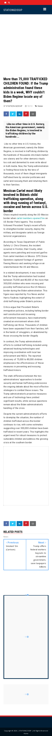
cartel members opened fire (31, 218)
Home (26, 733)
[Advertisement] (26, 45)
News (40, 106)
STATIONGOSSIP (12, 10)
